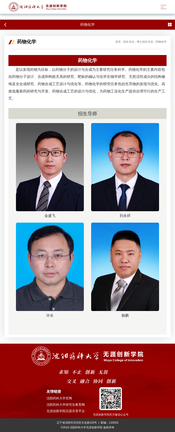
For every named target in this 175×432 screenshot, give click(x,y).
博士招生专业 (145, 41)
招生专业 (128, 41)
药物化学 (161, 41)
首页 (118, 41)
